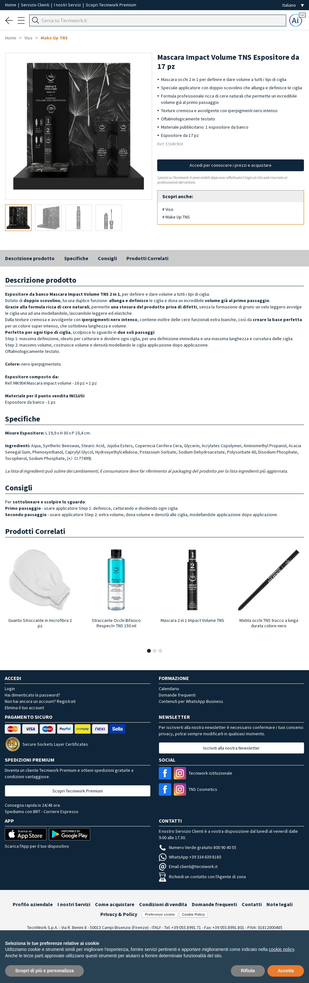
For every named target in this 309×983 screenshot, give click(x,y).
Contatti (252, 904)
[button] (149, 651)
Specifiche (76, 258)
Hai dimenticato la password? (32, 695)
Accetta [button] (286, 970)
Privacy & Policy (118, 914)
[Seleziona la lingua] (293, 5)
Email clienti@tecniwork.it (188, 866)
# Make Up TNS (176, 217)
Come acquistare (114, 904)
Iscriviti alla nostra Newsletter (231, 748)
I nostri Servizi (68, 5)
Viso (28, 38)
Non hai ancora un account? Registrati (40, 701)
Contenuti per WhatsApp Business (191, 701)
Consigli (107, 258)
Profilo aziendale (33, 904)
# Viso (167, 209)
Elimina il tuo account (24, 707)
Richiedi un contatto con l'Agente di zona (202, 876)
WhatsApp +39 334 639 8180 (190, 857)
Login (10, 688)
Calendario (169, 688)
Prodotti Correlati (147, 258)
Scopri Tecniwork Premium (111, 5)
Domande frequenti (177, 695)
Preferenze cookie (160, 914)
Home (11, 5)
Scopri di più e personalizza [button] (44, 970)
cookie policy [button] (281, 949)
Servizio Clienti (35, 5)
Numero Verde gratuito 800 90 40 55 (197, 847)
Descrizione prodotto (30, 258)
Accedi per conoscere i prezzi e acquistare (231, 165)
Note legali (279, 904)
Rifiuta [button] (248, 970)
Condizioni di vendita (163, 904)
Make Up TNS (54, 38)
